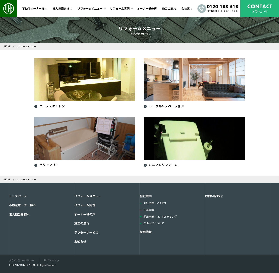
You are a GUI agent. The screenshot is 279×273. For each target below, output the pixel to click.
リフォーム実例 (120, 8)
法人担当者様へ (62, 8)
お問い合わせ (214, 196)
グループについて (154, 223)
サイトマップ (51, 260)
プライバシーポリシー (21, 260)
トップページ (18, 196)
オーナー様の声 (147, 8)
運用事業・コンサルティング (160, 216)
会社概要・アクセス (155, 203)
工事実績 (149, 210)
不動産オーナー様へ (34, 8)
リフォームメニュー (90, 8)
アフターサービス (86, 232)
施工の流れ (169, 8)
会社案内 (187, 8)
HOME (7, 46)
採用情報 (146, 232)
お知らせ (80, 241)
